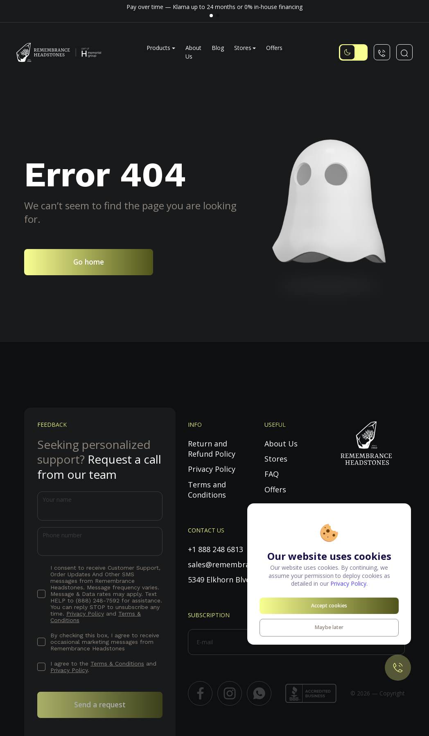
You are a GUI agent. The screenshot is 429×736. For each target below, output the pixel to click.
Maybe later (329, 627)
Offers (274, 48)
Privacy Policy (85, 613)
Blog (218, 48)
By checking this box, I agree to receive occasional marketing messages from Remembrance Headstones (104, 642)
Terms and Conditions (207, 490)
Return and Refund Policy (211, 449)
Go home (88, 262)
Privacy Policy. (349, 583)
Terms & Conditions (117, 663)
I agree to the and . (103, 666)
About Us (281, 443)
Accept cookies (329, 605)
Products (158, 48)
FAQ (271, 474)
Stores (242, 48)
